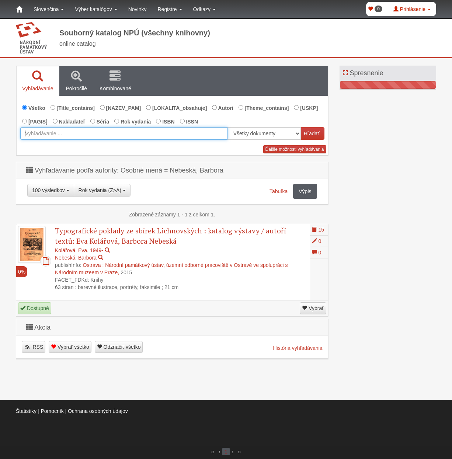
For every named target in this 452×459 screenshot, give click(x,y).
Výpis (305, 191)
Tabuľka (279, 191)
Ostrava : (93, 265)
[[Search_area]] (264, 133)
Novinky (137, 9)
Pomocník (52, 411)
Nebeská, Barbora (76, 258)
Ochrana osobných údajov (98, 411)
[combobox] (123, 133)
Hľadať (312, 133)
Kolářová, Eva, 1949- (79, 250)
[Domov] (19, 9)
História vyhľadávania (297, 348)
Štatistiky (26, 411)
